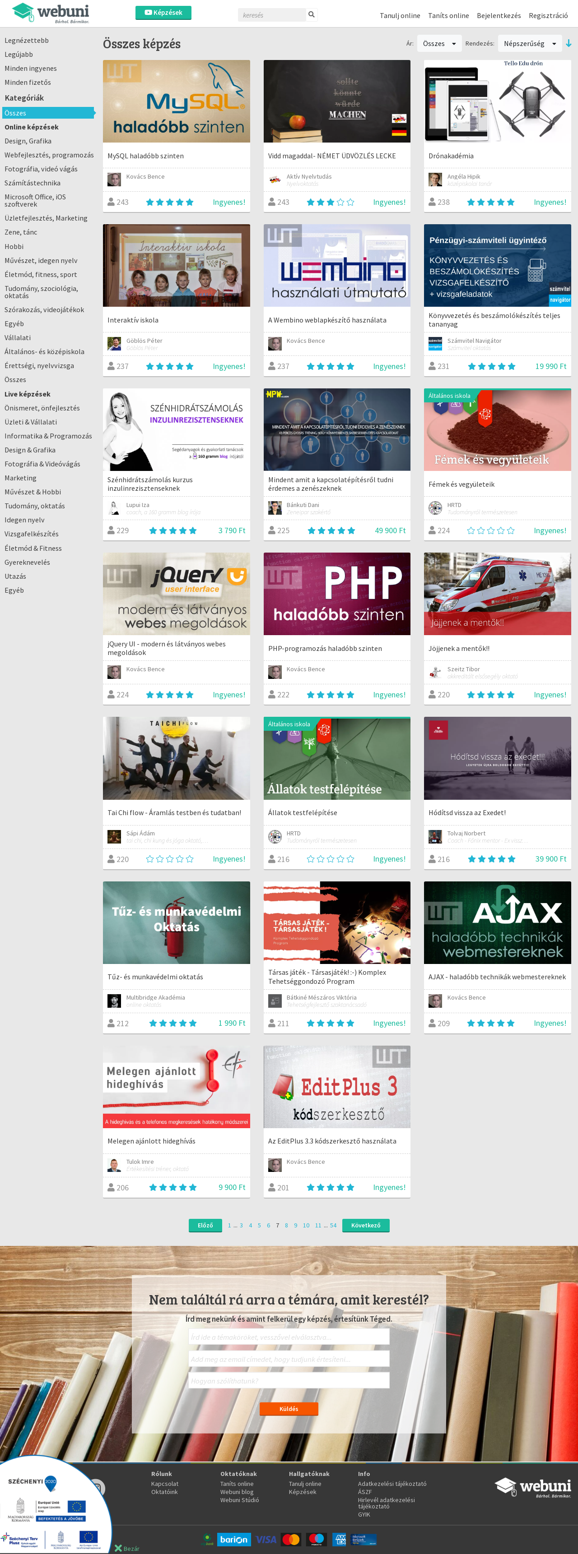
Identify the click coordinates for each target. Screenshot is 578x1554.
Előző (205, 1225)
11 (318, 1225)
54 (333, 1225)
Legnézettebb (27, 40)
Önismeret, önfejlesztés (42, 407)
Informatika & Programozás (48, 435)
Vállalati (18, 337)
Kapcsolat (164, 1484)
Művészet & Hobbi (33, 491)
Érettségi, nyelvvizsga (39, 365)
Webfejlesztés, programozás (49, 154)
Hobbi (14, 246)
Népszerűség (530, 43)
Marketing (21, 477)
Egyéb (14, 323)
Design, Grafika (28, 140)
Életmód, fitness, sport (41, 274)
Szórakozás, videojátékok (44, 309)
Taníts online (448, 15)
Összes (15, 112)
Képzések (163, 12)
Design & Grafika (30, 449)
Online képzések (32, 126)
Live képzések (28, 393)
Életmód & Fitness (33, 548)
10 (306, 1225)
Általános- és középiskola (44, 351)
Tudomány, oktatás (35, 505)
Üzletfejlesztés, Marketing (46, 217)
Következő (366, 1225)
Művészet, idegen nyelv (41, 260)
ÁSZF (365, 1492)
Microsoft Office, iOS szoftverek (35, 200)
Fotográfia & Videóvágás (42, 463)
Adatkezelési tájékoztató (392, 1484)
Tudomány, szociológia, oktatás (41, 292)
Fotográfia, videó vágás (41, 168)
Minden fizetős (28, 82)
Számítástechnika (33, 182)
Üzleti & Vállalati (31, 421)
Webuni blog (237, 1492)
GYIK (364, 1514)
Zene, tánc (21, 231)
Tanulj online (400, 15)
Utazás (15, 576)
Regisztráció (548, 15)
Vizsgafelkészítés (32, 533)
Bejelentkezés (499, 15)
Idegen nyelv (25, 519)
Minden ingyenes (31, 68)
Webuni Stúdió (239, 1500)
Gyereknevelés (27, 562)
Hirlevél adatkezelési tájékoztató (386, 1503)
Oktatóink (164, 1492)
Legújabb (19, 54)
